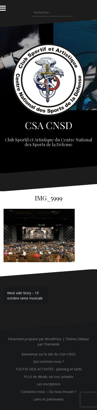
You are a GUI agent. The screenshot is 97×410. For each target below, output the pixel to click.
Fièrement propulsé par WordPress (35, 339)
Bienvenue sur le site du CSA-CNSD (49, 354)
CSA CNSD (48, 125)
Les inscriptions (48, 384)
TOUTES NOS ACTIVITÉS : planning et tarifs (48, 369)
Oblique (83, 339)
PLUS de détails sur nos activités (49, 376)
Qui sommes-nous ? (48, 361)
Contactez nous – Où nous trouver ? (48, 391)
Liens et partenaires (48, 399)
